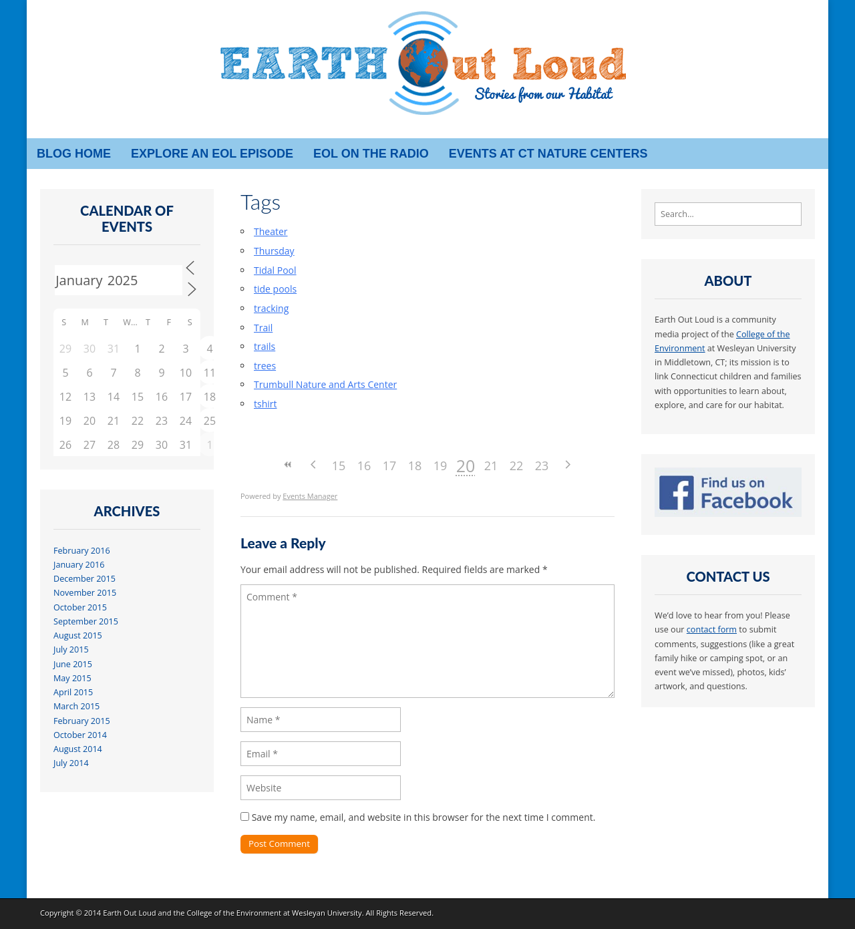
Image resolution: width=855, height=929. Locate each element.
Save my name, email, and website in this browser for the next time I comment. (424, 817)
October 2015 (80, 607)
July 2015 (71, 649)
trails (264, 346)
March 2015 (76, 706)
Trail (263, 327)
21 (491, 465)
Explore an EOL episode (212, 153)
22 (517, 465)
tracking (271, 308)
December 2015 (84, 578)
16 (364, 465)
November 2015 (84, 592)
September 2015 (85, 621)
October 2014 (80, 735)
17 (390, 465)
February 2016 (81, 550)
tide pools (275, 289)
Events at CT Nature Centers (548, 153)
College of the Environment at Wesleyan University (273, 913)
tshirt (265, 403)
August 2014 (77, 749)
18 (415, 465)
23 (542, 465)
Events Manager (310, 496)
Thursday (274, 250)
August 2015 (77, 635)
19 (441, 465)
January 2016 (78, 564)
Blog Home (74, 153)
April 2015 (73, 692)
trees (265, 365)
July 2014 (71, 763)
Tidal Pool (275, 270)
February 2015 (81, 721)
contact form (712, 629)
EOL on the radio (371, 153)
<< (288, 464)
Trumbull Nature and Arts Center (325, 384)
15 (339, 465)
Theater (271, 231)
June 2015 (72, 664)
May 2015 (72, 678)
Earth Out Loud (129, 913)
